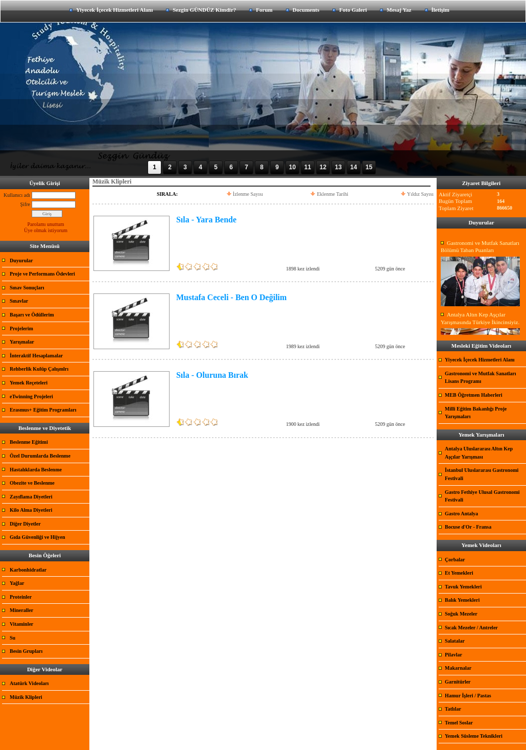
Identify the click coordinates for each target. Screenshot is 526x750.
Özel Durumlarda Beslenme (40, 456)
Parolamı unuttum (46, 224)
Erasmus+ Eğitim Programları (43, 410)
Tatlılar (453, 709)
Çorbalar (455, 559)
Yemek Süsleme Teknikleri (474, 736)
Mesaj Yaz (399, 10)
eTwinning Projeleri (31, 396)
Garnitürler (458, 682)
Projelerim (21, 328)
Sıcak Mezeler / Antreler (471, 627)
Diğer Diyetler (25, 524)
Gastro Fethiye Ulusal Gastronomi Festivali (482, 496)
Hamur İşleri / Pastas (468, 695)
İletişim (440, 10)
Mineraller (21, 610)
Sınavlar (19, 301)
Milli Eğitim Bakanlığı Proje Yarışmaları (476, 413)
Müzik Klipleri (26, 697)
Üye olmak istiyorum (45, 230)
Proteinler (21, 597)
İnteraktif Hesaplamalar (36, 355)
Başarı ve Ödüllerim (32, 314)
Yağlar (17, 583)
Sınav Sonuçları (27, 287)
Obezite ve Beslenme (32, 483)
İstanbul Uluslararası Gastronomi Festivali (481, 474)
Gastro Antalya (461, 513)
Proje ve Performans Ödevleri (42, 274)
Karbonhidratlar (28, 570)
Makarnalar (458, 668)
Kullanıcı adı (17, 195)
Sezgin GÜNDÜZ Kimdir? (204, 10)
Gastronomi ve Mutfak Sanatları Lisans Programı (480, 377)
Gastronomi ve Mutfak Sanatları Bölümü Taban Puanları (480, 247)
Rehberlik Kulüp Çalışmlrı (39, 369)
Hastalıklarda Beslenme (36, 469)
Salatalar (455, 641)
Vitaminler (21, 624)
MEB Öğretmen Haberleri (474, 395)
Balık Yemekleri (462, 600)
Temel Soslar (459, 722)
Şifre (25, 204)
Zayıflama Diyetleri (31, 496)
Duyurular (21, 260)
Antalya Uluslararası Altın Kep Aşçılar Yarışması (479, 453)
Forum (264, 10)
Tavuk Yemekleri (463, 586)
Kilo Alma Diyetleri (31, 510)
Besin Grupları (26, 651)
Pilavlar (453, 654)
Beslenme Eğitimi (29, 442)
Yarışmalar (22, 342)
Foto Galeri (353, 10)
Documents (306, 10)
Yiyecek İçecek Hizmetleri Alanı (114, 10)
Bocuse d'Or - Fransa (468, 527)
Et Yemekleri (459, 573)
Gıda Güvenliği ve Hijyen (37, 537)
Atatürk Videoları (29, 683)
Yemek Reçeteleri (28, 382)
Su (12, 638)
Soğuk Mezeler (461, 614)
